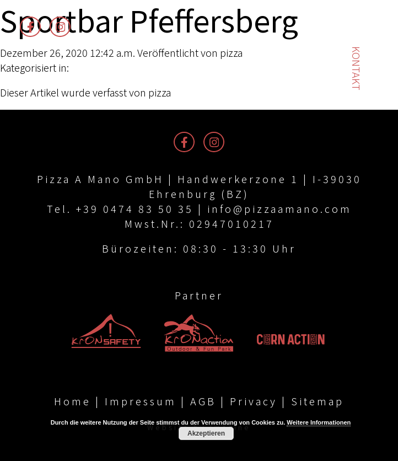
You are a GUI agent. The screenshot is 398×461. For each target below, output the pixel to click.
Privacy (253, 401)
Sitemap (317, 401)
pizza (231, 52)
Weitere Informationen (319, 422)
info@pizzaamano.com (279, 208)
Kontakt (356, 68)
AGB (203, 401)
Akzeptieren (206, 433)
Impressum (140, 401)
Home (72, 401)
